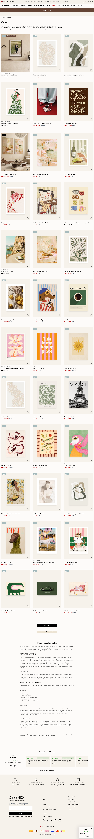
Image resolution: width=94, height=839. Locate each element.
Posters (15, 5)
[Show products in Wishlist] (88, 5)
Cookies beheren (72, 812)
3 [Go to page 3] (46, 632)
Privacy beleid (15, 816)
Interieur (73, 5)
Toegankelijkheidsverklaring (49, 809)
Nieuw (58, 5)
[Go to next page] (55, 632)
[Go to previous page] (38, 632)
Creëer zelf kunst (39, 5)
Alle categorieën (25, 14)
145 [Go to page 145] (53, 632)
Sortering (71, 14)
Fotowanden (81, 5)
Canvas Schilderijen (26, 5)
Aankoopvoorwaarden (73, 804)
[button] (86, 832)
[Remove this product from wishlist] (28, 70)
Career (44, 804)
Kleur (37, 14)
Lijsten (48, 5)
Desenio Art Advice (72, 796)
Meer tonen (47, 625)
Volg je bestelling (72, 802)
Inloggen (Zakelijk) (47, 816)
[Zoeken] (84, 6)
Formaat (48, 14)
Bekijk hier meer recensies (47, 770)
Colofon (44, 802)
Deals (53, 5)
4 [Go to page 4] (49, 632)
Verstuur (21, 813)
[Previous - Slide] (24, 761)
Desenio (3, 17)
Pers (44, 799)
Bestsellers (65, 5)
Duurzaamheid (46, 807)
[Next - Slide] (89, 761)
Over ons (45, 796)
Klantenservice (71, 799)
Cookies (70, 809)
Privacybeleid (71, 807)
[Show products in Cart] (91, 5)
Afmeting (59, 14)
